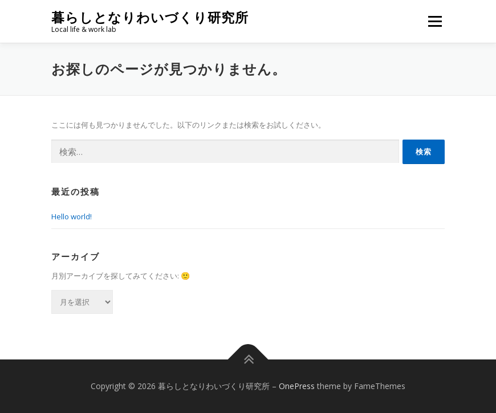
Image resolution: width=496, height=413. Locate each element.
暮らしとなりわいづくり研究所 (150, 17)
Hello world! (71, 216)
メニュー (435, 21)
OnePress (297, 386)
